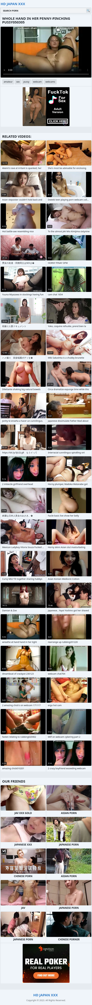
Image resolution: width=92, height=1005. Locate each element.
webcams (50, 81)
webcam (37, 81)
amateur (8, 81)
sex (18, 81)
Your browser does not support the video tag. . (46, 52)
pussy (26, 81)
